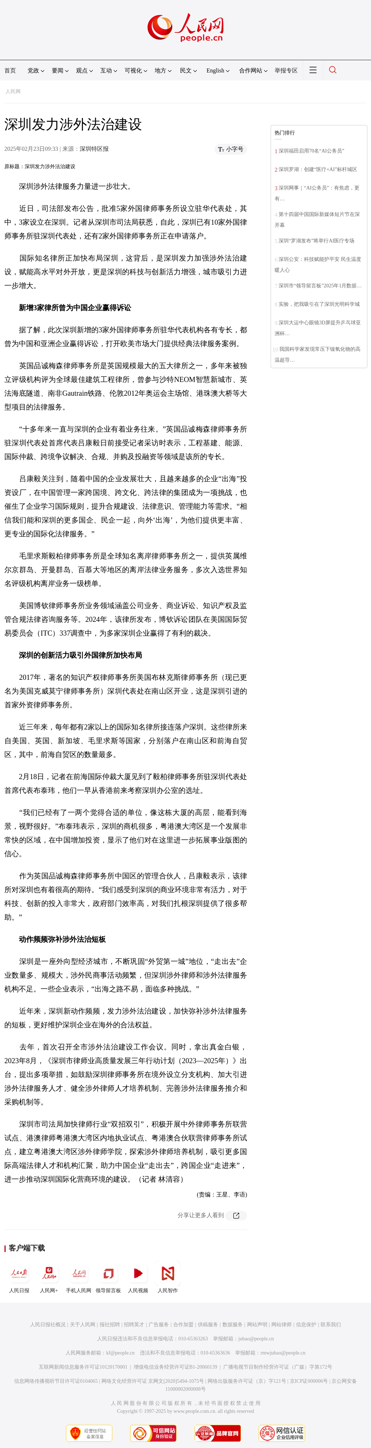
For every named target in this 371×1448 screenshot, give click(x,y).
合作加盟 (183, 1324)
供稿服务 (208, 1324)
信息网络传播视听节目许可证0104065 (56, 1381)
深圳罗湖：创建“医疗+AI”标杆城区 (318, 169)
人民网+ (49, 1277)
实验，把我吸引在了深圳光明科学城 (319, 304)
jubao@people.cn (256, 1338)
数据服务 (232, 1324)
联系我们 (331, 1324)
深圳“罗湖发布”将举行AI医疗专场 (316, 241)
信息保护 (306, 1324)
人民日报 (19, 1277)
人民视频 (138, 1277)
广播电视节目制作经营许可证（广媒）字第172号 (277, 1367)
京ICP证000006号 (309, 1381)
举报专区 (286, 70)
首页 (10, 70)
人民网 (13, 91)
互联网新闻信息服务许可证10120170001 (83, 1367)
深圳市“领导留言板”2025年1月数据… (320, 285)
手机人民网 (78, 1277)
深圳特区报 (94, 149)
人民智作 (167, 1277)
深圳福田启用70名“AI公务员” (311, 151)
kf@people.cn (120, 1353)
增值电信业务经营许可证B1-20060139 (175, 1367)
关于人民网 (82, 1324)
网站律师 (281, 1324)
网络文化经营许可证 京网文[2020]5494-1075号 (152, 1381)
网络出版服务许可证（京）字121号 (247, 1381)
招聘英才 (134, 1324)
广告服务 (159, 1324)
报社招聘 (110, 1324)
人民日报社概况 (48, 1324)
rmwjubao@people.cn (282, 1353)
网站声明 (257, 1324)
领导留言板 (108, 1277)
